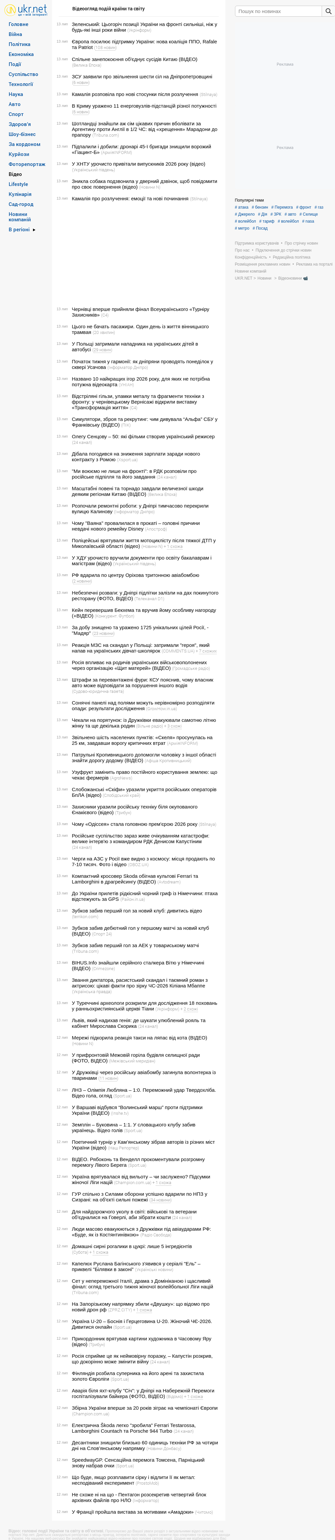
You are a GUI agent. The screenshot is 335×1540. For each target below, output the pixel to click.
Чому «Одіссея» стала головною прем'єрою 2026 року (135, 824)
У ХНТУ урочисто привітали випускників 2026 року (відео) (138, 164)
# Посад (260, 228)
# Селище (309, 214)
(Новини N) (149, 187)
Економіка (21, 54)
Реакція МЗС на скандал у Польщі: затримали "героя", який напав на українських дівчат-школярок (141, 648)
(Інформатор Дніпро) (127, 367)
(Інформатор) (146, 1500)
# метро (242, 228)
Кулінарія (20, 194)
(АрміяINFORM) (116, 152)
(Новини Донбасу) (163, 1448)
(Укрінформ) (139, 30)
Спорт (16, 114)
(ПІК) (126, 425)
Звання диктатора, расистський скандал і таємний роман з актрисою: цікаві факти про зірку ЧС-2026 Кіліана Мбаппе (140, 982)
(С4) (105, 315)
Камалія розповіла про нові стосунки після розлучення (135, 94)
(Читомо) (204, 1512)
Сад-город (21, 204)
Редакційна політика (291, 257)
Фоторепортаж (27, 164)
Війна (15, 34)
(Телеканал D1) (149, 599)
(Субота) (80, 1252)
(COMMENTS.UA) (178, 651)
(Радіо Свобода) (155, 1235)
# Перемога (282, 207)
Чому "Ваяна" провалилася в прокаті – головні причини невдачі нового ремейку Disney (136, 526)
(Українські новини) (154, 1269)
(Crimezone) (103, 968)
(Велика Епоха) (86, 65)
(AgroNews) (121, 778)
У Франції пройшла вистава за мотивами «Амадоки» (133, 1512)
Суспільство (23, 74)
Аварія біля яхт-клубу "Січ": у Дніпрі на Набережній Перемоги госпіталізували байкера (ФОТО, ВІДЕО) (143, 1393)
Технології (21, 84)
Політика (19, 44)
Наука (16, 94)
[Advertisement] (138, 254)
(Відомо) (174, 1396)
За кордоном (24, 144)
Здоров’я (20, 124)
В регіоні (19, 229)
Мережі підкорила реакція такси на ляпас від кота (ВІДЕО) (139, 1037)
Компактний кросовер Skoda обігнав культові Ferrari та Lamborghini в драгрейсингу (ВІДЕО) (135, 878)
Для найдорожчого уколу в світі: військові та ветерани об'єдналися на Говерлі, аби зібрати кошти (134, 1214)
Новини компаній (20, 216)
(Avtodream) (169, 882)
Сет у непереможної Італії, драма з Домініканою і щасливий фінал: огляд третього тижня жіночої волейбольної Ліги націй (142, 1283)
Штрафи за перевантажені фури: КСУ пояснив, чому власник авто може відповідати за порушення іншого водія (142, 682)
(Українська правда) (92, 991)
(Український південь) (93, 170)
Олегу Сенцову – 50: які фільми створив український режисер (143, 436)
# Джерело (245, 214)
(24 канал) (82, 442)
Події (15, 64)
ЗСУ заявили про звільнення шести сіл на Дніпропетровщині (142, 76)
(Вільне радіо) (149, 726)
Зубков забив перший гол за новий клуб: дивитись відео (137, 910)
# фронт (303, 207)
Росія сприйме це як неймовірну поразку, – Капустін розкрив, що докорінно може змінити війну (142, 1358)
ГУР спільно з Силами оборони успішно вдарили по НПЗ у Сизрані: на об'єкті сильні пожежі (139, 1196)
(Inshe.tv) (120, 1113)
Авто (15, 104)
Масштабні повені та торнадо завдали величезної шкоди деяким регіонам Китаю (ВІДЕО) (138, 491)
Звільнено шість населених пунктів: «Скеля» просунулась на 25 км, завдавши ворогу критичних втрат (142, 740)
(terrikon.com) (85, 916)
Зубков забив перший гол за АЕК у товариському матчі (135, 945)
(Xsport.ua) (127, 460)
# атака (242, 207)
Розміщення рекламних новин (262, 264)
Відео (15, 174)
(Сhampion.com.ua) (132, 1182)
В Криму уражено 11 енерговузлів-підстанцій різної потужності (144, 106)
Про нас (242, 250)
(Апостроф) (156, 529)
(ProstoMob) (147, 1483)
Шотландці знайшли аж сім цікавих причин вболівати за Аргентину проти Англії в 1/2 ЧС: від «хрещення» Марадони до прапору (145, 129)
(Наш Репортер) (123, 1148)
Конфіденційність (251, 257)
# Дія (262, 214)
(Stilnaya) (208, 94)
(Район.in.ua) (132, 899)
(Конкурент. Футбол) (114, 616)
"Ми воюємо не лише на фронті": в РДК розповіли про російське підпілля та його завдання (134, 474)
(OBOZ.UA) (138, 864)
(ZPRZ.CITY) (120, 1310)
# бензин (260, 207)
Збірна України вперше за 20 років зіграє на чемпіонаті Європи (145, 1408)
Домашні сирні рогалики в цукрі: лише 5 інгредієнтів (132, 1246)
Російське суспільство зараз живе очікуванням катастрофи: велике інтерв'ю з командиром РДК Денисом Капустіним (141, 838)
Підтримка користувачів (257, 243)
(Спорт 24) (102, 934)
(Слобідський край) (121, 795)
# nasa (308, 221)
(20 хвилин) (104, 332)
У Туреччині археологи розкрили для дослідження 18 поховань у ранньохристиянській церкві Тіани (144, 1005)
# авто (290, 214)
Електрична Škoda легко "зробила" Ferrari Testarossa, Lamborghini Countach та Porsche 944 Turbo (134, 1428)
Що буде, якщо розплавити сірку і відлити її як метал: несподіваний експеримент (133, 1480)
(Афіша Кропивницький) (168, 761)
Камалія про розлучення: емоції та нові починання (130, 198)
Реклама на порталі (314, 264)
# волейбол (245, 221)
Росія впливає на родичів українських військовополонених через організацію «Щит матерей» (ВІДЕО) (139, 665)
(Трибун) (123, 812)
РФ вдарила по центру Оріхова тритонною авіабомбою (135, 575)
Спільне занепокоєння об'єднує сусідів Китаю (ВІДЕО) (135, 59)
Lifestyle (18, 184)
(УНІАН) (126, 385)
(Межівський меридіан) (132, 1061)
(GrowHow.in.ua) (161, 709)
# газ (319, 207)
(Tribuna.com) (105, 135)
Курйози (19, 154)
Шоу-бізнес (22, 134)
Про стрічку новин (301, 243)
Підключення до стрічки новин (284, 250)
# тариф (266, 221)
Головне (18, 24)
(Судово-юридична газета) (98, 691)
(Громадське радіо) (191, 668)
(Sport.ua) (122, 1096)
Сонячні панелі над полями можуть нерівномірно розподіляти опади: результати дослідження (143, 705)
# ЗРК (275, 214)
